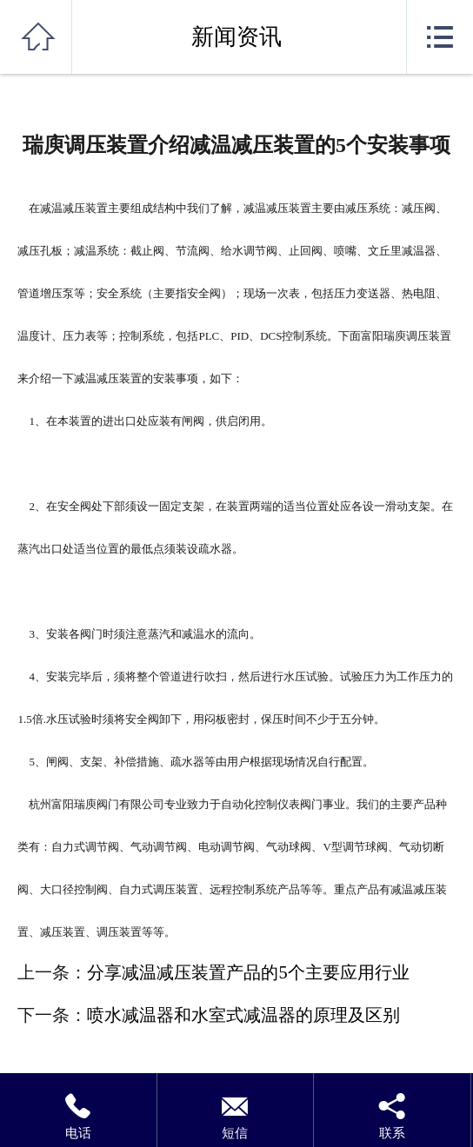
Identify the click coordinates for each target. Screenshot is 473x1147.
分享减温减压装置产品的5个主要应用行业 (248, 972)
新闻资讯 (236, 37)
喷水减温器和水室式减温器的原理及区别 (243, 1014)
